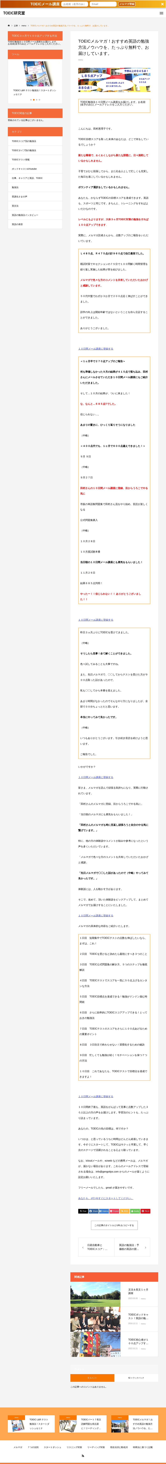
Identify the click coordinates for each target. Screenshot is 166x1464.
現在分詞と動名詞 (119, 1447)
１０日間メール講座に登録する (95, 348)
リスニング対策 (74, 1447)
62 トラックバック (136, 1378)
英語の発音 (17, 224)
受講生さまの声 (19, 196)
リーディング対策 (96, 1447)
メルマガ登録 (126, 4)
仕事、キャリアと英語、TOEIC (27, 178)
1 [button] (31, 100)
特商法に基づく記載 (143, 1447)
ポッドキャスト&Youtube (24, 169)
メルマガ (17, 1447)
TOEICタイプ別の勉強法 (24, 150)
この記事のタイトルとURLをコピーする (114, 1225)
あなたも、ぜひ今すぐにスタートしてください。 (105, 1198)
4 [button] (40, 100)
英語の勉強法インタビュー (25, 215)
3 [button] (37, 100)
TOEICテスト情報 (21, 159)
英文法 (15, 206)
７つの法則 (33, 1447)
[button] (83, 4)
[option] (35, 79)
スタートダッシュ (52, 1447)
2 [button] (34, 100)
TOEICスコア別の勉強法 (24, 141)
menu (80, 60)
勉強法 (15, 187)
